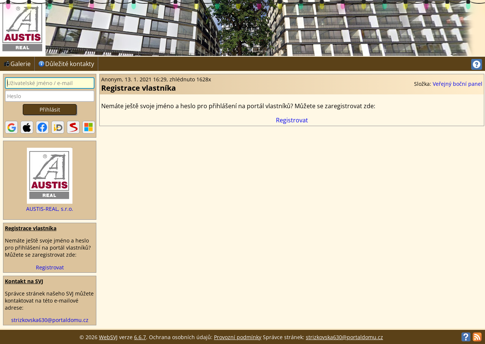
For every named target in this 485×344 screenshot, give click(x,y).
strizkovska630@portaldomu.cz (49, 319)
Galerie (17, 64)
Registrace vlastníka (30, 228)
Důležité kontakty (66, 64)
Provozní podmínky (237, 337)
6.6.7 (140, 337)
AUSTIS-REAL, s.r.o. (49, 208)
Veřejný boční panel (457, 83)
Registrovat (50, 267)
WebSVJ (108, 337)
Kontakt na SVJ (24, 281)
